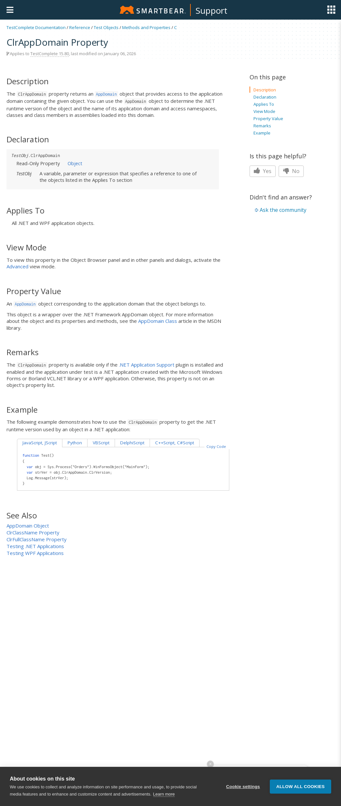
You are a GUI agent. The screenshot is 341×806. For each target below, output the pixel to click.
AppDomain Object (28, 525)
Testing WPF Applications (35, 553)
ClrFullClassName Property (37, 539)
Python (75, 443)
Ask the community (283, 209)
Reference (79, 27)
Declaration (264, 97)
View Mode (264, 111)
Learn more (164, 794)
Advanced (17, 266)
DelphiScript (132, 443)
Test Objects (106, 27)
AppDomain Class (157, 321)
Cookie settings (243, 786)
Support (211, 10)
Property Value (268, 118)
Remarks (262, 126)
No (291, 171)
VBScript (101, 443)
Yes (262, 171)
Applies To (263, 104)
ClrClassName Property (33, 532)
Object (75, 163)
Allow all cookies (300, 786)
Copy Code (216, 446)
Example (261, 133)
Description (264, 90)
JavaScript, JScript (40, 443)
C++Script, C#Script (174, 443)
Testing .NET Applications (35, 546)
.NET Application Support (146, 364)
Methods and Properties (146, 27)
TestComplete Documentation (36, 27)
